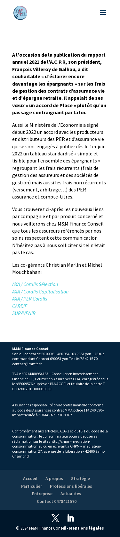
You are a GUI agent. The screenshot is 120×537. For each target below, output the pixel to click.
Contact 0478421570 (56, 501)
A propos (54, 478)
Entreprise (42, 493)
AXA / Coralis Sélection (35, 284)
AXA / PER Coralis (29, 298)
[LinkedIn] (70, 518)
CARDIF (19, 306)
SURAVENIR (24, 313)
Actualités (70, 493)
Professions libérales (71, 486)
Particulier (31, 486)
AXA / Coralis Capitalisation (40, 291)
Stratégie (80, 478)
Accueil (30, 478)
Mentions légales (86, 528)
